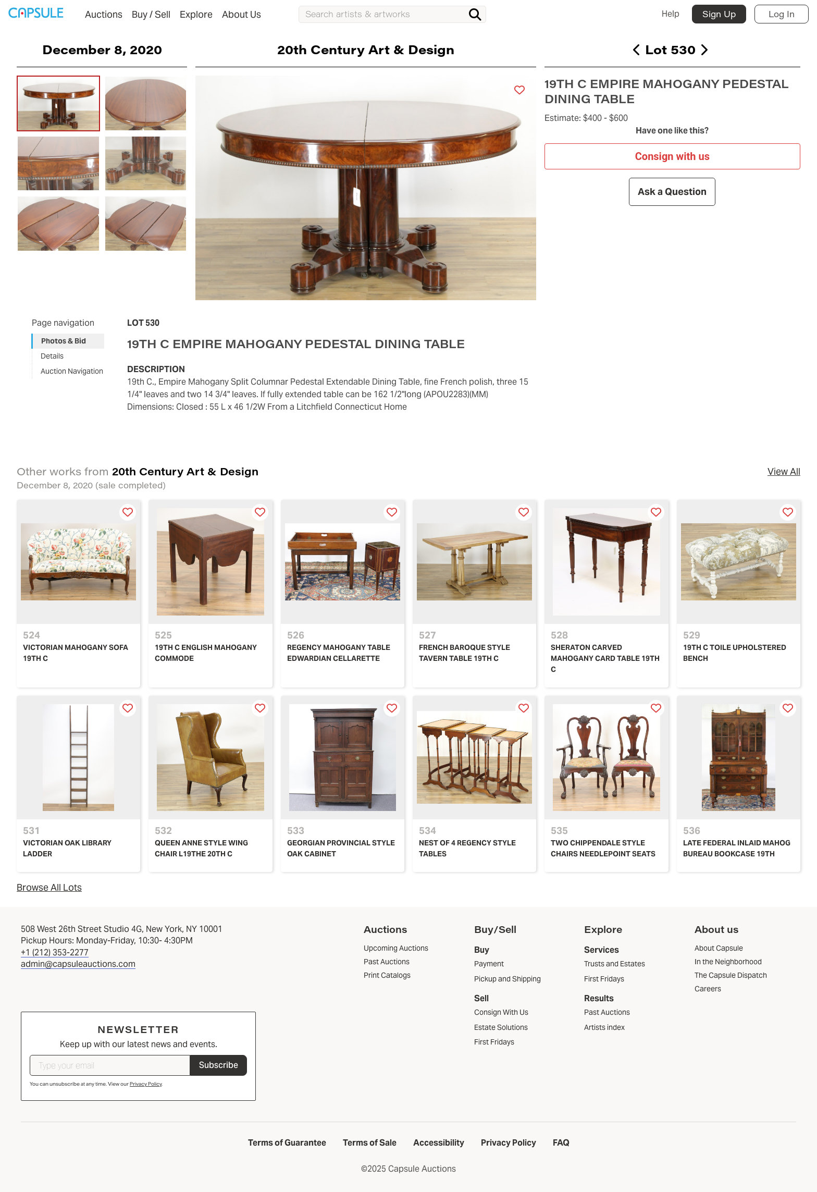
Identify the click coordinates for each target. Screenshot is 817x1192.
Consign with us (672, 156)
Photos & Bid (63, 341)
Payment (489, 963)
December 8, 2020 (102, 49)
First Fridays (494, 1042)
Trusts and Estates (614, 963)
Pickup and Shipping (507, 979)
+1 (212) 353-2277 (55, 952)
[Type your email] (110, 1065)
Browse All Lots (49, 887)
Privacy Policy (146, 1083)
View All (784, 471)
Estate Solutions (501, 1027)
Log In (782, 13)
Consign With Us (501, 1012)
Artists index (604, 1027)
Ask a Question (672, 192)
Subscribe (218, 1065)
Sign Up (719, 13)
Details (52, 356)
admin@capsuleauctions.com (78, 963)
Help (670, 13)
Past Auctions (607, 1012)
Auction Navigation (72, 371)
